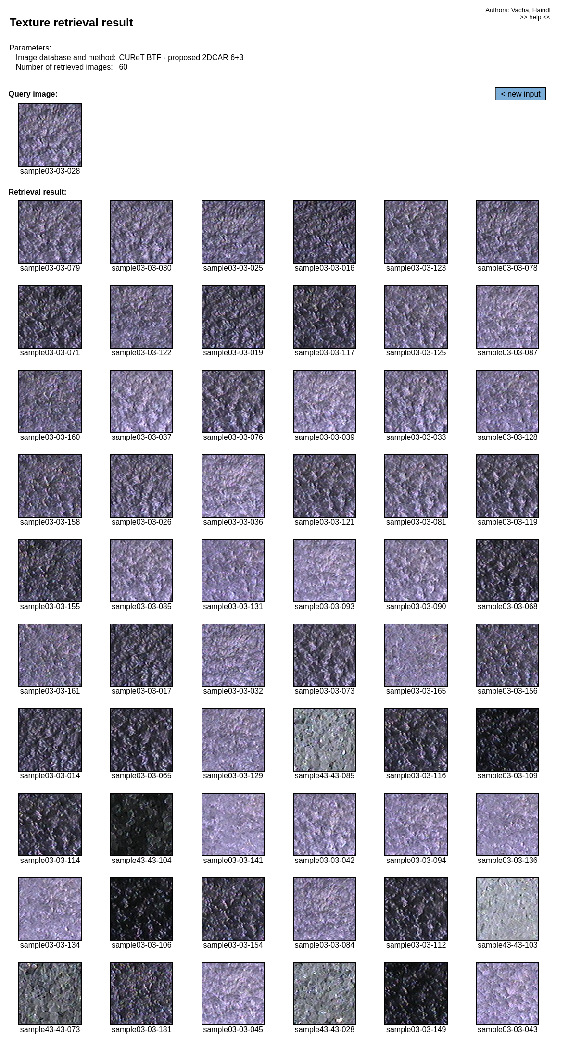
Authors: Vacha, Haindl (517, 9)
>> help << (535, 17)
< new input (520, 94)
